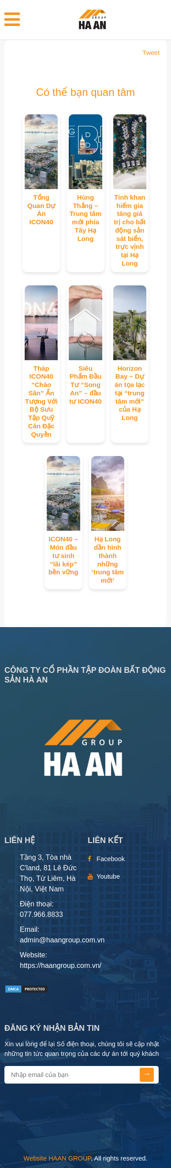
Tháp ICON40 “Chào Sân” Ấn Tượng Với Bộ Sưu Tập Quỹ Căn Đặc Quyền (41, 401)
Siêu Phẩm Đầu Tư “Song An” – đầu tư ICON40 (85, 385)
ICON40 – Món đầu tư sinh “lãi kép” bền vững (63, 555)
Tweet (151, 52)
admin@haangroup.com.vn (62, 940)
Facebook (111, 858)
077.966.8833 (41, 914)
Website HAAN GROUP (57, 1158)
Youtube (108, 876)
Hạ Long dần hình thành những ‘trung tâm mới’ (107, 559)
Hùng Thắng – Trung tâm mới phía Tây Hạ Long (86, 217)
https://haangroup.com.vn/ (60, 965)
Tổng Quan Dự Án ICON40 (41, 209)
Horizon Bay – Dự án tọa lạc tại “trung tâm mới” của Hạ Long (130, 393)
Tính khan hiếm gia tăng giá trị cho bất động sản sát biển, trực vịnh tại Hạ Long (129, 230)
